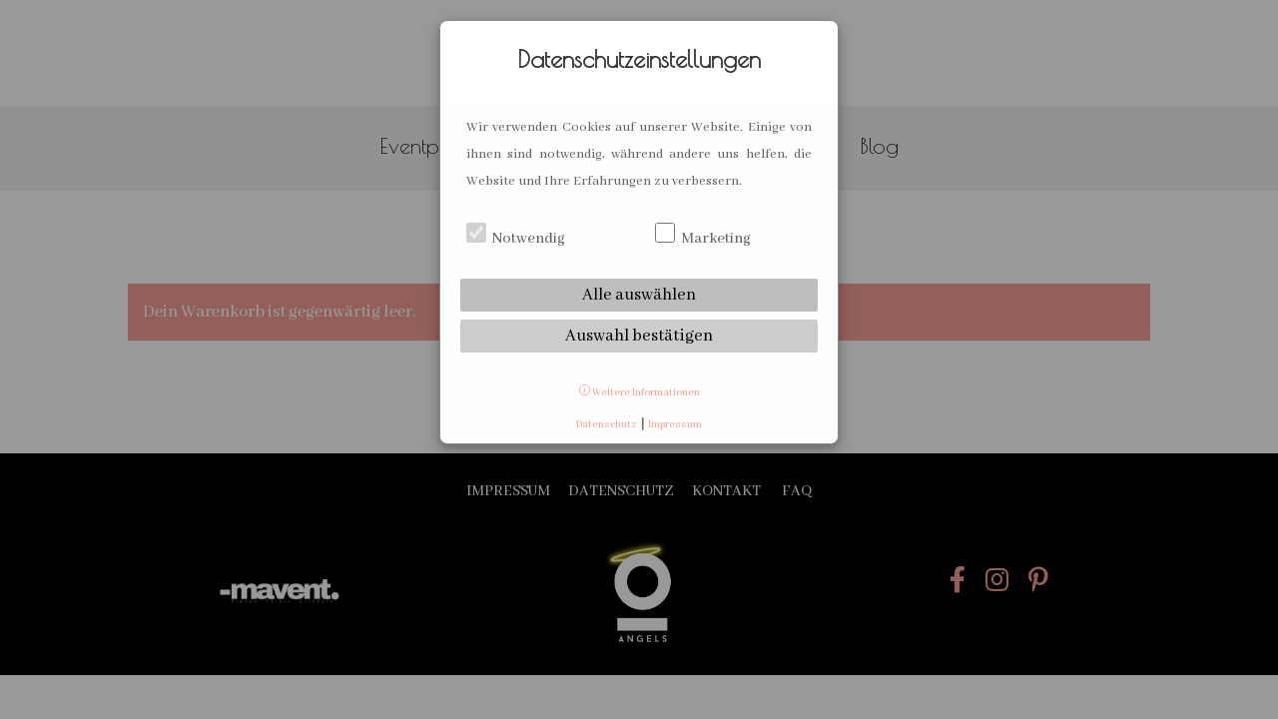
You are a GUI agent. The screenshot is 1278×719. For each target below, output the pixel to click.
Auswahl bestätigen (639, 336)
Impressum (675, 424)
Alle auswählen (639, 295)
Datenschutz (606, 424)
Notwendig (515, 239)
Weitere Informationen (639, 392)
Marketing (703, 239)
